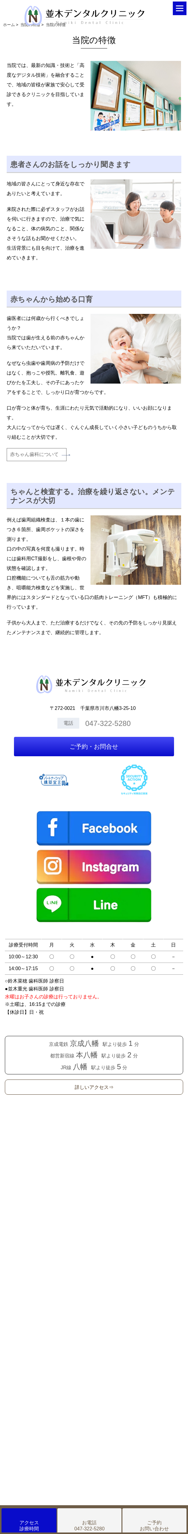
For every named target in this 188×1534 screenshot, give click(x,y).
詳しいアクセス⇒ (94, 1087)
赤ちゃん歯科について (34, 454)
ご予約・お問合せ (94, 746)
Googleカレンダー (94, 1240)
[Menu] (179, 8)
